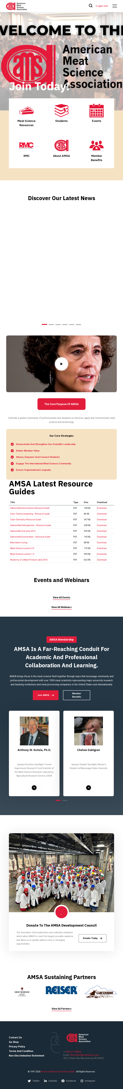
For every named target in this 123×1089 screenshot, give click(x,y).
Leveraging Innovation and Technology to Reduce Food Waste (61, 272)
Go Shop (14, 1041)
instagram (88, 1080)
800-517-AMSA (73, 1052)
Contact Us (15, 1037)
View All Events (61, 597)
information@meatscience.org (84, 1055)
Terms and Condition (21, 1051)
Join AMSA (45, 695)
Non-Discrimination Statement (26, 1055)
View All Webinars (61, 607)
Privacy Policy (17, 1046)
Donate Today (92, 938)
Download (102, 508)
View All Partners (61, 1008)
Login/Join (101, 6)
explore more (61, 309)
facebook (69, 1080)
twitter (34, 1080)
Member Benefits (76, 695)
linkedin (50, 1080)
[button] (44, 324)
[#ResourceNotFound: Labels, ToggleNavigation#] (114, 6)
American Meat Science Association (57, 1071)
